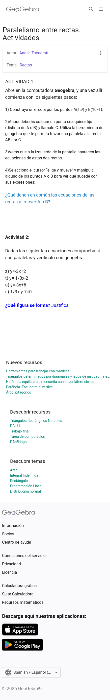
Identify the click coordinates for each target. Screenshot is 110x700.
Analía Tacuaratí (33, 53)
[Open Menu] (101, 9)
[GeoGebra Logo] (22, 9)
